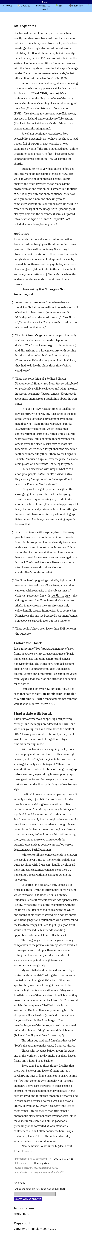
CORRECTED (44, 5)
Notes (54, 159)
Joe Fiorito (57, 595)
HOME (9, 5)
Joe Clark (36, 1228)
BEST (61, 5)
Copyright (20, 1228)
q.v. (68, 595)
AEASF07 (41, 93)
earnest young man (32, 302)
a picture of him (63, 779)
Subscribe (77, 5)
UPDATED (25, 5)
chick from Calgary (32, 335)
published (60, 1188)
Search (44, 9)
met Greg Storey (53, 383)
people (53, 93)
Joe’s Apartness (25, 26)
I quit (24, 1213)
